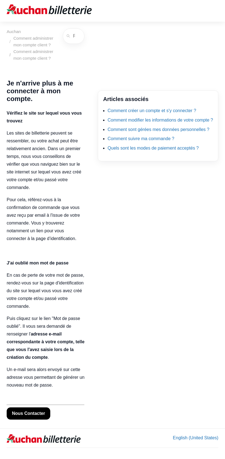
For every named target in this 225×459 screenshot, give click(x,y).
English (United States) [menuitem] (195, 437)
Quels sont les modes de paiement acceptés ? (153, 148)
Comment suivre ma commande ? (141, 138)
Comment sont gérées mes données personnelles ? (158, 129)
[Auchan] (49, 10)
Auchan (14, 31)
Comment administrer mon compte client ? (33, 41)
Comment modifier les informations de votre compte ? (160, 120)
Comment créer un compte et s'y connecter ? (152, 110)
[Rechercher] (73, 36)
